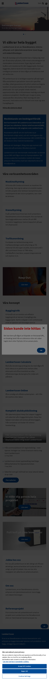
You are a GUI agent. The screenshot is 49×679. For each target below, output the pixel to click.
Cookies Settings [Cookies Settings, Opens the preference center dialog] (24, 676)
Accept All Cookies (24, 666)
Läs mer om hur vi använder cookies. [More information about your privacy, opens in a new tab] (16, 662)
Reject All (24, 671)
